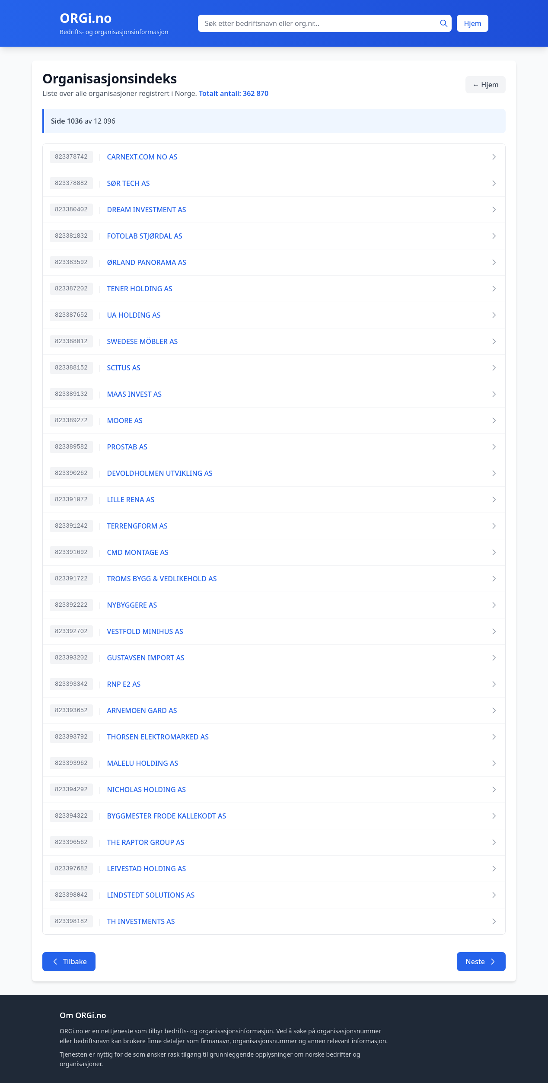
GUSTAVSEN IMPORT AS (145, 658)
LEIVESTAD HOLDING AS (146, 868)
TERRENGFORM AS (137, 526)
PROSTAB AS (127, 447)
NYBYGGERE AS (132, 605)
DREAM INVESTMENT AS (146, 209)
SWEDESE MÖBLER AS (142, 341)
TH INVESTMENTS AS (141, 921)
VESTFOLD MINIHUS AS (145, 631)
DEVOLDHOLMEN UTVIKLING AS (159, 473)
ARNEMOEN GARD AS (142, 710)
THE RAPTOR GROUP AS (145, 842)
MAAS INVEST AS (134, 394)
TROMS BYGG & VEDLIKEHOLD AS (162, 578)
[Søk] (444, 23)
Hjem (472, 23)
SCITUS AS (123, 368)
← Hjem (485, 84)
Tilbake (69, 961)
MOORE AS (124, 420)
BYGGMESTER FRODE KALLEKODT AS (166, 816)
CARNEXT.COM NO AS (142, 157)
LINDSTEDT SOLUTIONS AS (150, 895)
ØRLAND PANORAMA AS (146, 262)
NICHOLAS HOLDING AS (146, 789)
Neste (481, 961)
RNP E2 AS (123, 684)
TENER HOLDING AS (139, 288)
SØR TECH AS (128, 183)
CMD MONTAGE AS (137, 552)
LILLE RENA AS (130, 499)
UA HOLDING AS (133, 315)
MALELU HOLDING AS (142, 763)
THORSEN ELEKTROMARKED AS (157, 737)
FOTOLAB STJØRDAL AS (144, 236)
